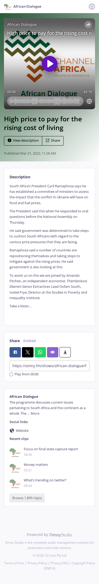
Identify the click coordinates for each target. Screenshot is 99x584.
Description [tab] (20, 176)
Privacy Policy (37, 563)
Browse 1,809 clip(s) (27, 498)
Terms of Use (14, 563)
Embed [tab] (29, 340)
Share (53, 140)
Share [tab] (15, 340)
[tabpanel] (49, 250)
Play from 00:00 (24, 374)
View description (23, 140)
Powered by (49, 534)
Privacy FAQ (59, 563)
